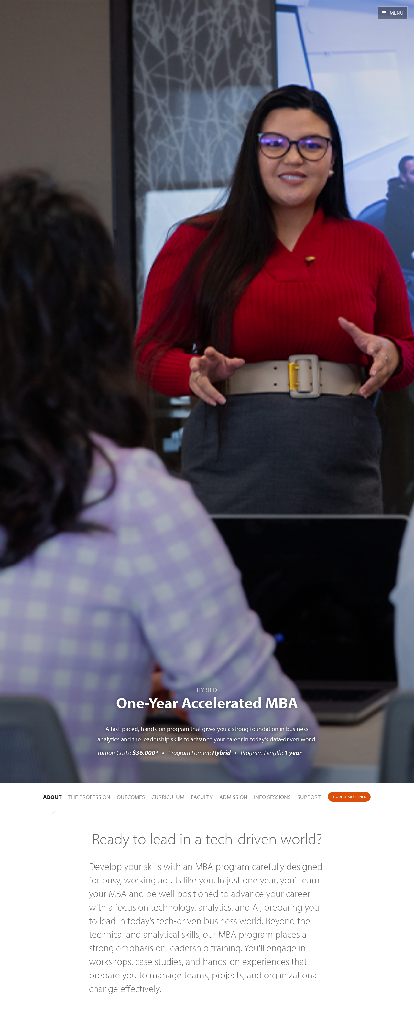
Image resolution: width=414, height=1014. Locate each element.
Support (309, 797)
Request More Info (349, 796)
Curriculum (167, 797)
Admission (233, 797)
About (52, 797)
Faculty (202, 797)
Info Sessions (272, 797)
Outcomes (131, 797)
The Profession (89, 797)
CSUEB (38, 17)
